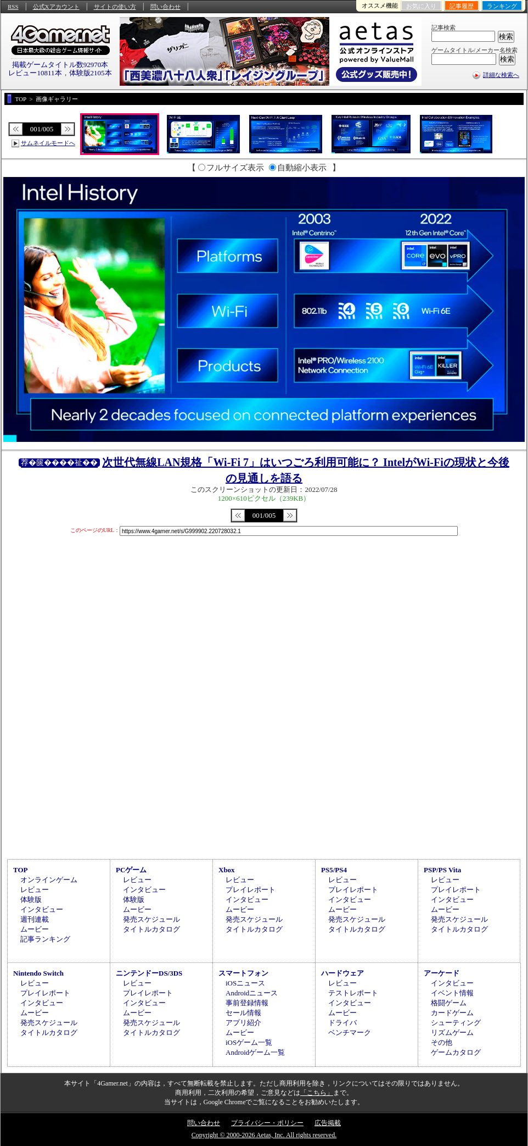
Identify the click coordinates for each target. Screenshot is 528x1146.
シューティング (456, 1022)
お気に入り (421, 6)
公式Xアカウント (56, 6)
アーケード (441, 973)
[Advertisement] (264, 763)
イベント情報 (452, 993)
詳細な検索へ (501, 74)
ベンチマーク (349, 1032)
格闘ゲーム (449, 1003)
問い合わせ (165, 6)
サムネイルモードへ (48, 143)
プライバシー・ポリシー (267, 1123)
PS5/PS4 (334, 870)
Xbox (226, 870)
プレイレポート (251, 889)
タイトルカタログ (151, 929)
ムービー (34, 929)
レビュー (34, 889)
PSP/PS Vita (442, 870)
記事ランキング (45, 939)
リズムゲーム (452, 1032)
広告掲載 (327, 1123)
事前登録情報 (247, 1003)
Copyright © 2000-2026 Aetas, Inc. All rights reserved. (264, 1135)
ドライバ (342, 1022)
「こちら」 (316, 1093)
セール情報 (243, 1013)
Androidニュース (252, 993)
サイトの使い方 (115, 6)
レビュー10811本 (34, 73)
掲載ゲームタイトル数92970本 (60, 64)
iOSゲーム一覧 (249, 1042)
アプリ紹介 (243, 1022)
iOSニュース (245, 983)
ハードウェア (342, 973)
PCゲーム (131, 870)
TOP (20, 870)
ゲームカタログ (456, 1052)
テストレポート (353, 993)
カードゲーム (452, 1013)
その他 (441, 1042)
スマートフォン (243, 973)
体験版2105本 (90, 73)
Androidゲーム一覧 (255, 1052)
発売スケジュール (151, 919)
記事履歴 (462, 6)
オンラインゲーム (48, 880)
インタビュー (41, 909)
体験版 (31, 899)
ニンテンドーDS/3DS (149, 973)
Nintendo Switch (38, 973)
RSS (13, 6)
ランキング (502, 6)
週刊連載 (34, 919)
